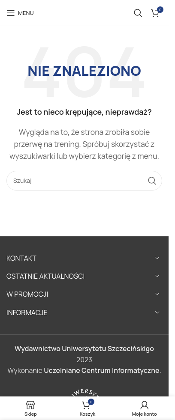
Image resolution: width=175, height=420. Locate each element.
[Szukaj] (138, 12)
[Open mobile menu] (20, 12)
